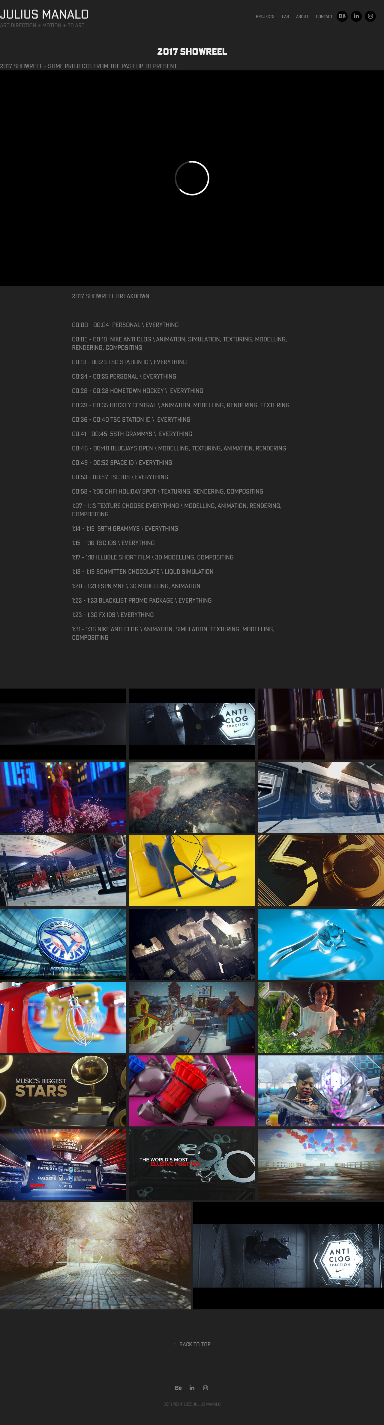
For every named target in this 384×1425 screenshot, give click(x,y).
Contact (324, 16)
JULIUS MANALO (44, 14)
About (302, 16)
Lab (285, 16)
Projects (265, 16)
